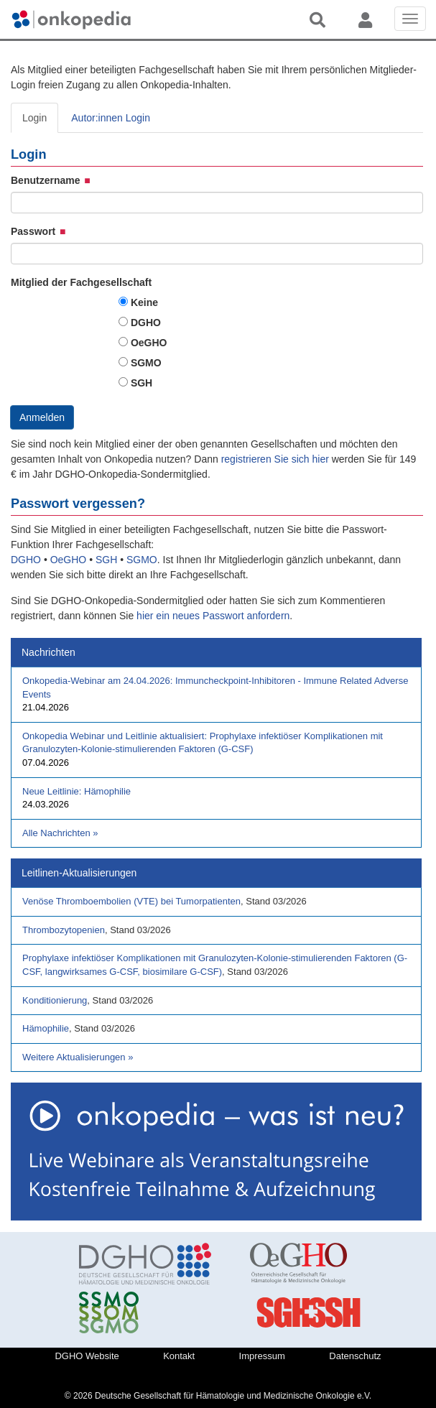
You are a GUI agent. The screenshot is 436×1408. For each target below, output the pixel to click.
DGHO (146, 322)
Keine (144, 302)
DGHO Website (87, 1356)
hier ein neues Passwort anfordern (212, 615)
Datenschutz (355, 1356)
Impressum (262, 1356)
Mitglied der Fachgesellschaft (81, 282)
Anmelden (42, 417)
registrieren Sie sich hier (276, 459)
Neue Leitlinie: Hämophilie (76, 791)
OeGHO (149, 342)
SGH (141, 383)
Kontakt (179, 1356)
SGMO (146, 363)
